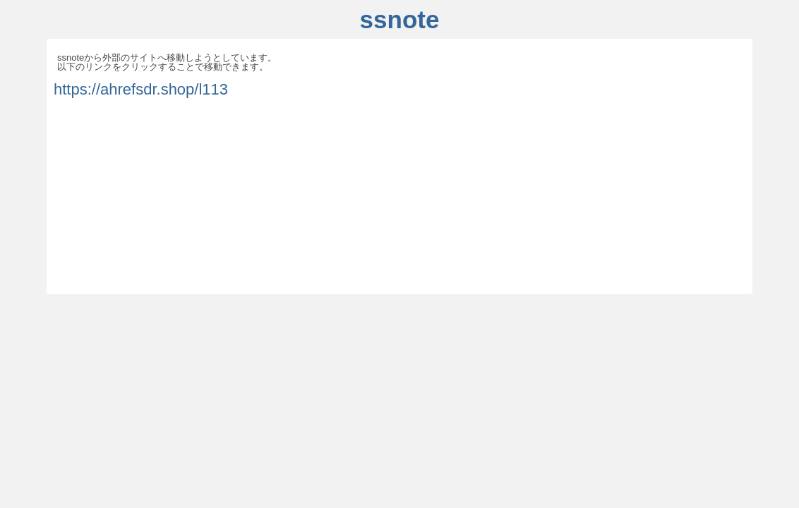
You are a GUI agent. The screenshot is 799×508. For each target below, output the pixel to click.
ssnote (400, 19)
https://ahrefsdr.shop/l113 (141, 89)
